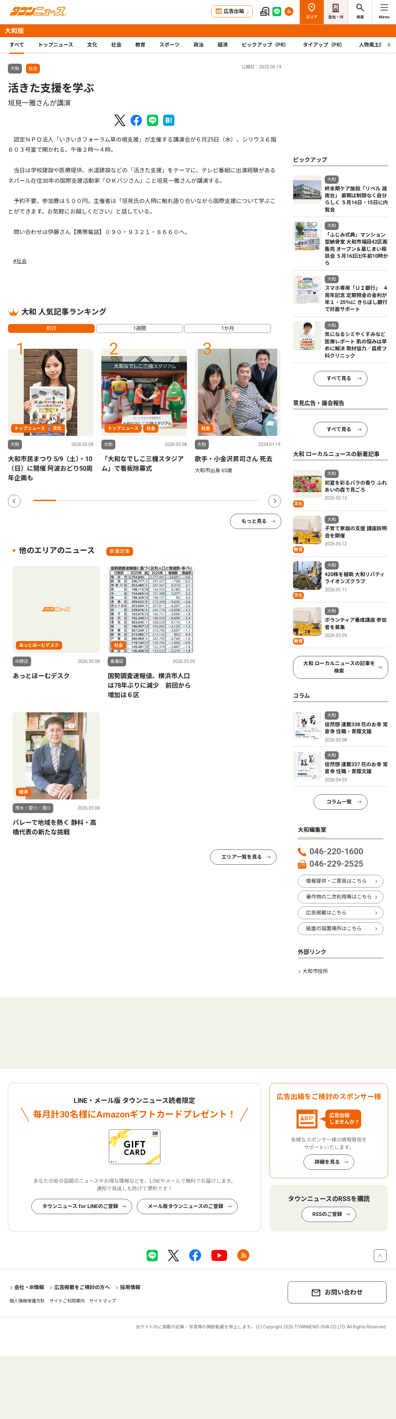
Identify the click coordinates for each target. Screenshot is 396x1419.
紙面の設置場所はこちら (334, 929)
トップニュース (55, 45)
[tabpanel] (50, 416)
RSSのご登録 (327, 1214)
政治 (199, 45)
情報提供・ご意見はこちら (336, 881)
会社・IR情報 (29, 1287)
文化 (92, 45)
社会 (116, 45)
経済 (223, 45)
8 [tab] (203, 500)
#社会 (20, 261)
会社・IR (335, 17)
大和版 (14, 31)
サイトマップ (102, 1300)
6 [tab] (158, 500)
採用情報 (130, 1287)
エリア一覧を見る (241, 857)
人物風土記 (371, 45)
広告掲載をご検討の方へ (82, 1287)
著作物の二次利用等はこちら (339, 897)
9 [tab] (225, 500)
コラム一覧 (339, 802)
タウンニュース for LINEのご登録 (80, 1206)
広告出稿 (234, 11)
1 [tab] (44, 500)
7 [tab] (180, 500)
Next (274, 501)
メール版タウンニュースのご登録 (185, 1206)
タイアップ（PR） (324, 45)
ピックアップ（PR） (265, 45)
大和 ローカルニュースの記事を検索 (339, 667)
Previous (14, 501)
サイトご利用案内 (67, 1300)
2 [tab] (67, 500)
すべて (17, 45)
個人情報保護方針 (27, 1300)
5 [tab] (135, 500)
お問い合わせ (344, 1292)
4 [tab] (112, 500)
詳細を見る (327, 1162)
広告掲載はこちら (326, 913)
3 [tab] (90, 500)
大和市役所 (315, 971)
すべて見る (339, 378)
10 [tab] (248, 500)
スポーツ (169, 45)
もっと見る (254, 521)
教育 (140, 45)
